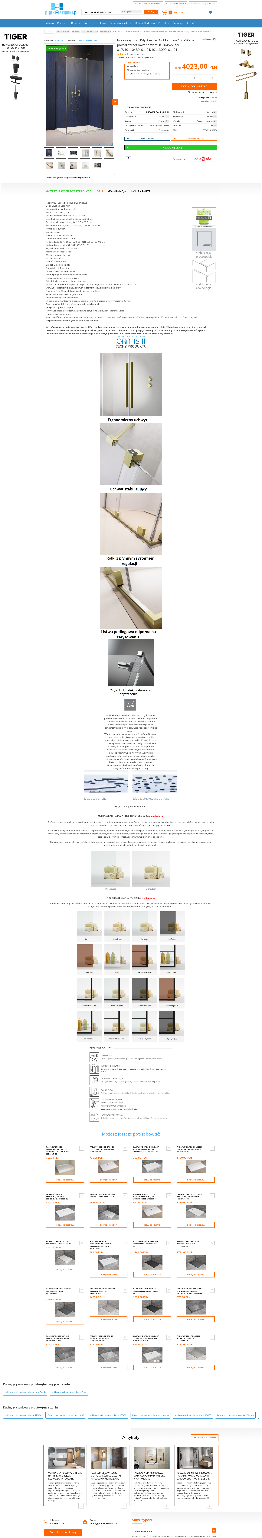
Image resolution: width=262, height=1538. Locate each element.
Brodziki (76, 23)
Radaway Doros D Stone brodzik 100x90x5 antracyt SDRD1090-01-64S (146, 1364)
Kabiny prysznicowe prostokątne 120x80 (23, 1524)
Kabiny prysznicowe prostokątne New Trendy (25, 1501)
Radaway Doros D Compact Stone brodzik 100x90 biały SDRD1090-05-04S (189, 1407)
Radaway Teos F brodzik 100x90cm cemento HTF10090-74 (57, 1451)
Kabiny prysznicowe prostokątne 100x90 (150, 1524)
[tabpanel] (131, 662)
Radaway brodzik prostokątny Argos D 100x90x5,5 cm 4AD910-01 (57, 1192)
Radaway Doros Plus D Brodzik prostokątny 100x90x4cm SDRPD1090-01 (144, 1192)
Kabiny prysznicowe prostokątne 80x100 (235, 1524)
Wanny (50, 23)
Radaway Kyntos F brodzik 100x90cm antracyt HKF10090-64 (189, 1280)
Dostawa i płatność (189, 139)
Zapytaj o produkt (142, 139)
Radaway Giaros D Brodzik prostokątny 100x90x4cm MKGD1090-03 (189, 1148)
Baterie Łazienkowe (95, 23)
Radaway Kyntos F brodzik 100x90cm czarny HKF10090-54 (102, 1280)
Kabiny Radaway (145, 23)
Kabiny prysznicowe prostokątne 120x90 (65, 1524)
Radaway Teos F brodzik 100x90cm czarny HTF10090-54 (58, 1364)
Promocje (177, 23)
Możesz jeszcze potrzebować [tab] (68, 190)
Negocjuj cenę (154, 147)
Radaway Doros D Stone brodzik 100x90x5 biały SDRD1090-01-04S (188, 1364)
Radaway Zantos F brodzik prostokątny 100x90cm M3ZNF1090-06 (189, 1192)
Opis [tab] (100, 190)
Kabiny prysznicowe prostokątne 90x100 (193, 1524)
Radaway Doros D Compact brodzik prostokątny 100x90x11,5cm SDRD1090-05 (146, 1148)
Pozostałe (163, 23)
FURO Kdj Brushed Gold (86, 41)
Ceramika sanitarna (121, 23)
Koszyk (190, 23)
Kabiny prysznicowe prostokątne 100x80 (108, 1524)
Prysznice (62, 23)
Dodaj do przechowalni (202, 92)
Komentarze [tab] (140, 190)
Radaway (58, 41)
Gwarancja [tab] (117, 190)
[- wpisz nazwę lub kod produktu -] (100, 12)
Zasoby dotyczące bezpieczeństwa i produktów (68, 176)
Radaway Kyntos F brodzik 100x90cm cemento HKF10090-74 (189, 1322)
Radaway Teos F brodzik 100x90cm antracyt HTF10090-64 (144, 1280)
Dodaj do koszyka (194, 86)
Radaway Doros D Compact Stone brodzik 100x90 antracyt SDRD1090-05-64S (102, 1364)
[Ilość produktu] (194, 77)
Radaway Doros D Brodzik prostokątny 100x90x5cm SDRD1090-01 (102, 1148)
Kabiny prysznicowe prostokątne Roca (69, 1501)
